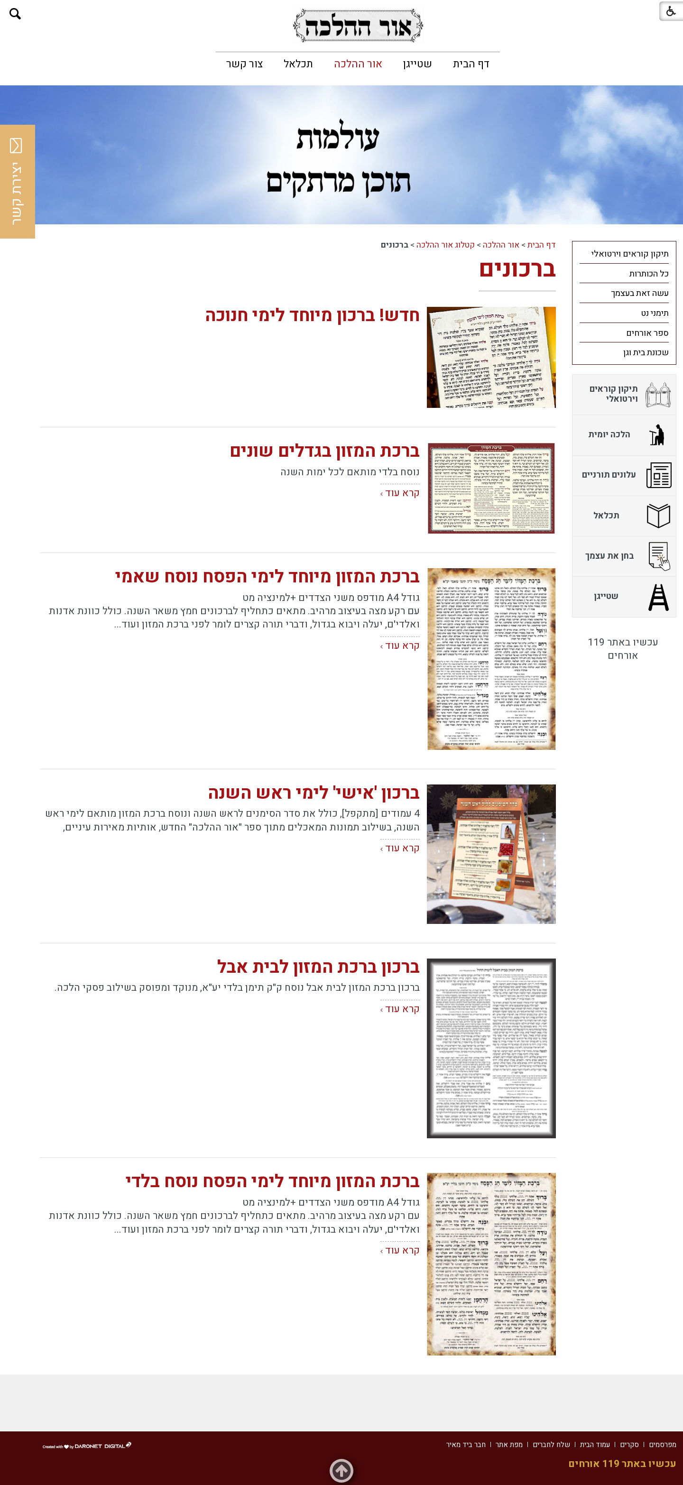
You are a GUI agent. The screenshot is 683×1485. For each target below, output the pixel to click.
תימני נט (655, 313)
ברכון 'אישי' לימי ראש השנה (314, 793)
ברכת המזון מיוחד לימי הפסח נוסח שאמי (267, 577)
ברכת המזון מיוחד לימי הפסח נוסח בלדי (273, 1182)
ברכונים (517, 269)
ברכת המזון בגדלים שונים (325, 451)
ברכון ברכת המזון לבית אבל (318, 967)
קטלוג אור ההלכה (445, 245)
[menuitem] (471, 64)
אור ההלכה (358, 64)
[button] (15, 14)
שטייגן (417, 64)
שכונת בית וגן (646, 352)
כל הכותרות (649, 273)
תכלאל (298, 64)
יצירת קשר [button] (16, 181)
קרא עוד (402, 493)
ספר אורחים (647, 333)
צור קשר (244, 64)
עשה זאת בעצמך (640, 293)
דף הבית (471, 64)
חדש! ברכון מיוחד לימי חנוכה (312, 316)
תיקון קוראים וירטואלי (630, 254)
